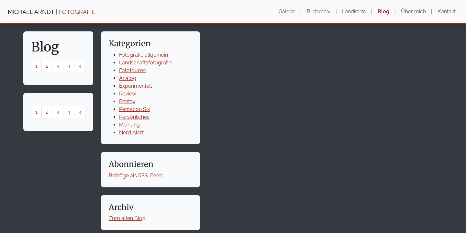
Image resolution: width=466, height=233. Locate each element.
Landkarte (354, 11)
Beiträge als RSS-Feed (135, 175)
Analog (127, 78)
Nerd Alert (131, 132)
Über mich (413, 11)
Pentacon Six (134, 109)
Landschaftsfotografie (145, 63)
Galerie (287, 11)
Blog (383, 11)
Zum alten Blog (127, 218)
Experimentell (135, 86)
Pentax (127, 101)
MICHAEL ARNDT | (51, 11)
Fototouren (132, 70)
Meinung (129, 125)
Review (127, 94)
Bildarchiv (318, 11)
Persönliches (134, 117)
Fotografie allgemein (143, 55)
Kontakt (447, 11)
